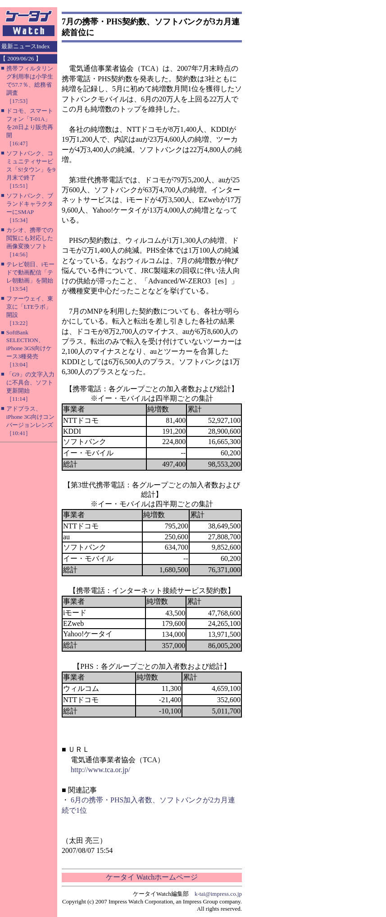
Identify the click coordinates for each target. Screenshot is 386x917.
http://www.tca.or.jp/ (100, 769)
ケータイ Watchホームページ (152, 877)
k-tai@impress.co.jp (218, 893)
